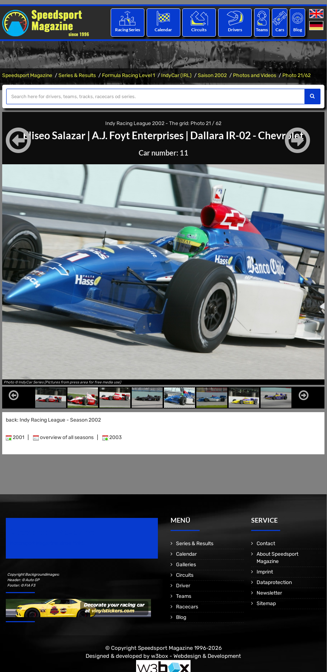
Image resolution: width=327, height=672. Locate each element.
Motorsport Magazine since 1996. (47, 543)
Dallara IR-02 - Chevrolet (247, 135)
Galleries (186, 565)
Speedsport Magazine (27, 75)
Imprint (265, 572)
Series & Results (77, 75)
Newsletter (269, 593)
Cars (279, 29)
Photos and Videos (254, 75)
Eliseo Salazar (54, 135)
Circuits (199, 29)
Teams (262, 29)
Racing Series (127, 29)
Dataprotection (274, 582)
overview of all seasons (63, 437)
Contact (266, 543)
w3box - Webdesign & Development (196, 655)
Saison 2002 (212, 75)
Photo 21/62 (296, 75)
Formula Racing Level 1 (128, 75)
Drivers (235, 29)
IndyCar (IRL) (176, 75)
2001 (15, 437)
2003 (112, 437)
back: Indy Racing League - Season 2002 (53, 420)
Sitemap (266, 603)
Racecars (187, 607)
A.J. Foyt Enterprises (138, 135)
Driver (183, 586)
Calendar (163, 29)
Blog (297, 29)
